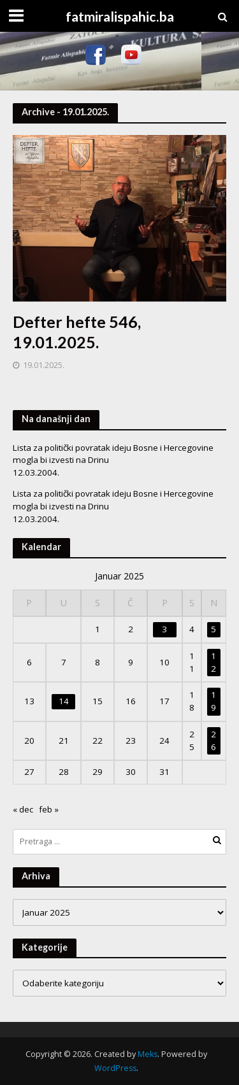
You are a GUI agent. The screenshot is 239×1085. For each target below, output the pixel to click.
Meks (147, 1054)
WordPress (115, 1068)
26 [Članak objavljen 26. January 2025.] (213, 740)
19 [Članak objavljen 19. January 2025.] (213, 701)
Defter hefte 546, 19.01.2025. (77, 331)
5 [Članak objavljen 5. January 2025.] (213, 629)
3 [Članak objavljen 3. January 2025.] (164, 629)
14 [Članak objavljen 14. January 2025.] (64, 701)
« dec (23, 809)
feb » (49, 809)
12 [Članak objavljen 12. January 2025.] (213, 662)
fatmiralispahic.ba (120, 16)
